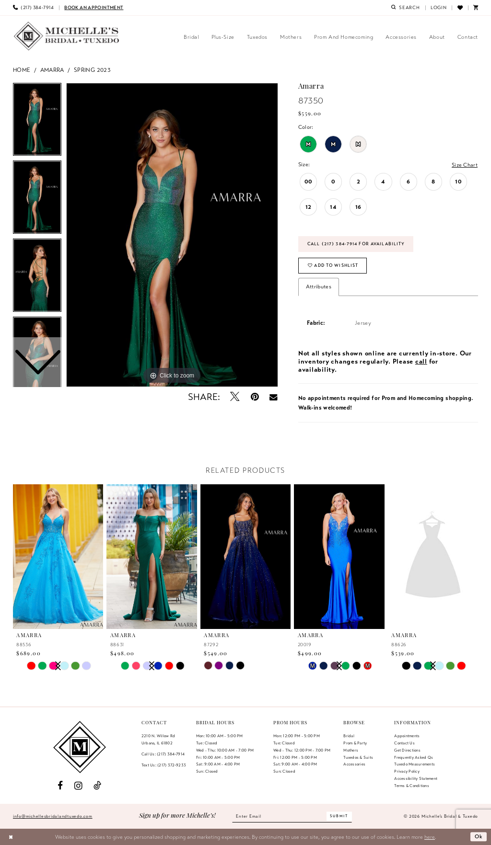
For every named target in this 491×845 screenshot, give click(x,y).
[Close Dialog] (10, 837)
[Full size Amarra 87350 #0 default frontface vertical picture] (172, 235)
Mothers (350, 750)
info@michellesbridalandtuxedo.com (53, 816)
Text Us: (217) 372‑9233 (163, 765)
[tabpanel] (172, 235)
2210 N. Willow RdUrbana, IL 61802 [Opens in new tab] (158, 739)
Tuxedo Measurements (414, 764)
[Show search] (405, 7)
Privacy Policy (406, 771)
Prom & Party (355, 743)
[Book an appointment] (94, 7)
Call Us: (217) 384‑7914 (163, 754)
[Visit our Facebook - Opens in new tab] (60, 785)
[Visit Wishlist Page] (460, 7)
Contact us (404, 743)
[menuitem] (33, 7)
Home (22, 69)
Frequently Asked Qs (413, 757)
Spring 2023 (92, 69)
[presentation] (58, 557)
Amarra (52, 69)
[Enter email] (292, 816)
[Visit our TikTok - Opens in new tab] (97, 786)
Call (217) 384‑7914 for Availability (356, 244)
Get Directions (407, 750)
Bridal (348, 735)
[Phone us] (33, 7)
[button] (438, 7)
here (429, 837)
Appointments (407, 735)
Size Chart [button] (465, 164)
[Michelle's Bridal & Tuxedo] (66, 36)
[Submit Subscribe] (339, 816)
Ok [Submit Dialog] (479, 837)
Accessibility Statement (415, 778)
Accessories (354, 764)
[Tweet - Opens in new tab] (235, 397)
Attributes (318, 286)
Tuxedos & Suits (358, 757)
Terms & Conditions (411, 785)
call (421, 361)
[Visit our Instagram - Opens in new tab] (78, 785)
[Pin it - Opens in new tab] (255, 396)
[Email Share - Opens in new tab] (273, 397)
